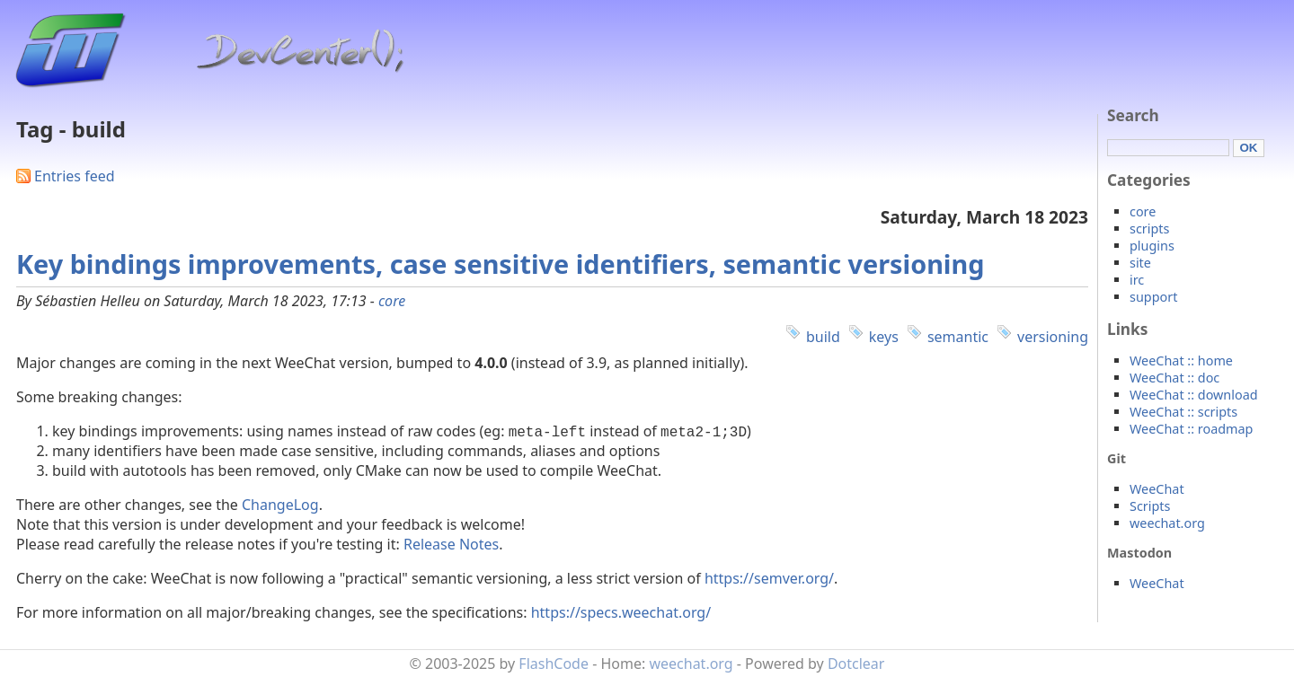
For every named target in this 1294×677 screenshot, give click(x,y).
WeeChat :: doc (1174, 377)
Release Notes (451, 544)
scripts (1149, 228)
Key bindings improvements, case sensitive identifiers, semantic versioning (500, 263)
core (391, 301)
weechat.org (1167, 523)
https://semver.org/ (769, 578)
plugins (1152, 245)
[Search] (1168, 147)
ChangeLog (280, 504)
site (1140, 262)
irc (1137, 279)
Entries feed (74, 176)
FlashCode (553, 663)
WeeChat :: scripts (1183, 411)
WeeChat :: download (1194, 394)
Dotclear (856, 663)
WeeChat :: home (1181, 360)
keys (884, 337)
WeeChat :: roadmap (1191, 428)
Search (1133, 115)
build (823, 337)
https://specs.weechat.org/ (621, 612)
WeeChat (1157, 488)
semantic (957, 337)
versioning (1052, 337)
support (1153, 296)
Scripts (1150, 505)
